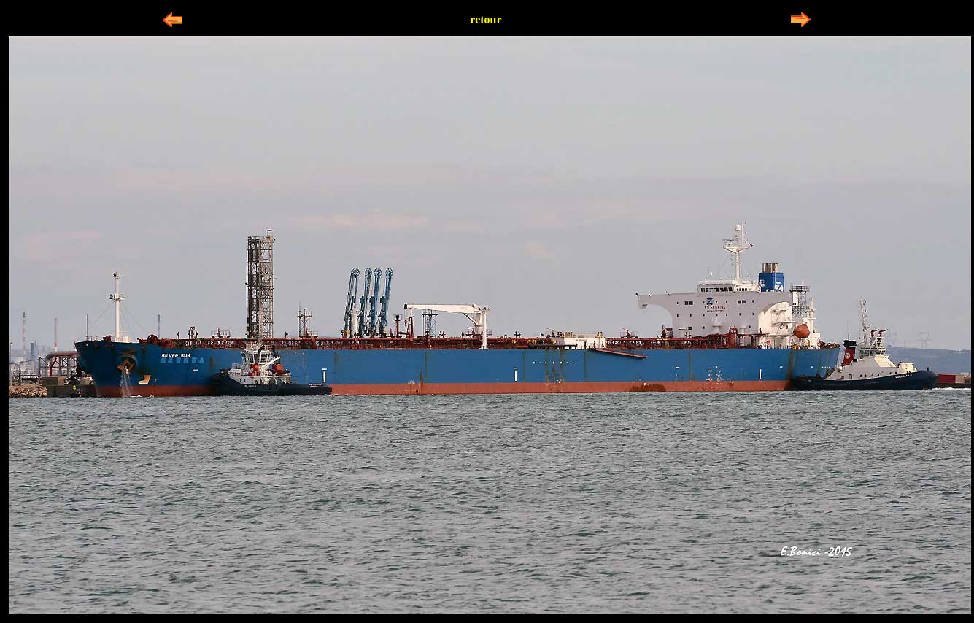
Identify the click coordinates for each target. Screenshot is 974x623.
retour (485, 19)
